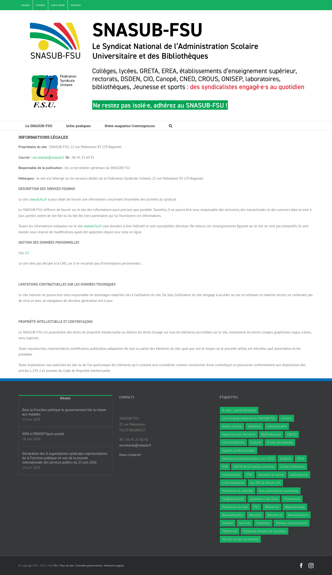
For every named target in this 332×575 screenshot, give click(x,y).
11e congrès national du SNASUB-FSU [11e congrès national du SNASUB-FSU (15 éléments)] (248, 418)
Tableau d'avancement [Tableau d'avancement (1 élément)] (291, 523)
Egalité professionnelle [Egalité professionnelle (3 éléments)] (238, 450)
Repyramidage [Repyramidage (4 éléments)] (295, 507)
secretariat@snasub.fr (49, 157)
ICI (27, 253)
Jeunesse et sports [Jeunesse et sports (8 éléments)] (271, 475)
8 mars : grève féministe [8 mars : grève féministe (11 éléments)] (239, 410)
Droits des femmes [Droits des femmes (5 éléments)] (280, 442)
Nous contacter (130, 454)
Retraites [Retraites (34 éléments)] (255, 515)
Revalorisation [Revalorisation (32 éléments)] (298, 515)
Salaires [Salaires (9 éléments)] (227, 523)
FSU (55, 565)
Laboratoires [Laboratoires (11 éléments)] (299, 475)
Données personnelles (89, 565)
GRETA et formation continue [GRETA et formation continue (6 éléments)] (254, 466)
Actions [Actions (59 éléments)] (286, 418)
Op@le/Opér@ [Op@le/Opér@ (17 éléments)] (233, 499)
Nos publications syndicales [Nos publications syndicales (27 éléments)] (278, 491)
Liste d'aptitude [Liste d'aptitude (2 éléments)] (233, 483)
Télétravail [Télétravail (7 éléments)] (229, 531)
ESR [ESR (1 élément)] (225, 466)
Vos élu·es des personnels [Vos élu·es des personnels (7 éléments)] (240, 539)
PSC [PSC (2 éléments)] (256, 507)
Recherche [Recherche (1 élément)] (272, 507)
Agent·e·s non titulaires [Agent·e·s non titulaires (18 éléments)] (238, 434)
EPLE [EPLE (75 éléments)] (300, 458)
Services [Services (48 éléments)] (244, 523)
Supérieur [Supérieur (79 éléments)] (263, 523)
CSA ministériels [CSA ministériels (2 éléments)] (233, 442)
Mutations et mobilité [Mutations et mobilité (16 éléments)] (237, 491)
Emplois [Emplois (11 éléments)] (285, 458)
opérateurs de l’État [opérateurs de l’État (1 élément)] (264, 499)
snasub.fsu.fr (38, 199)
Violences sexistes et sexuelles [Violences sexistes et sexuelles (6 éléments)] (264, 531)
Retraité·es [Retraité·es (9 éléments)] (274, 515)
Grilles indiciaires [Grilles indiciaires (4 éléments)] (292, 466)
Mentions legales (114, 565)
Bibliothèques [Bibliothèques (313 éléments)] (271, 434)
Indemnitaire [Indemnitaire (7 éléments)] (231, 475)
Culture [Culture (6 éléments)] (256, 442)
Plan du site (67, 565)
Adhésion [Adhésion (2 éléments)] (254, 426)
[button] (170, 125)
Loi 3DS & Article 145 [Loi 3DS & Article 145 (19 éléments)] (265, 483)
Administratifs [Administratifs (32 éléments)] (277, 426)
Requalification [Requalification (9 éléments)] (232, 515)
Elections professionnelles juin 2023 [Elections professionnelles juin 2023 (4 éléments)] (248, 458)
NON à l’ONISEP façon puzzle (43, 434)
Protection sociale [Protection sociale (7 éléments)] (235, 507)
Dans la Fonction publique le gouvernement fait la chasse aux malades (64, 412)
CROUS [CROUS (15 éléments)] (291, 434)
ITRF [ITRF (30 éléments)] (249, 475)
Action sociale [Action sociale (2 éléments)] (232, 426)
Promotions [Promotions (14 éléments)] (292, 499)
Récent (65, 398)
